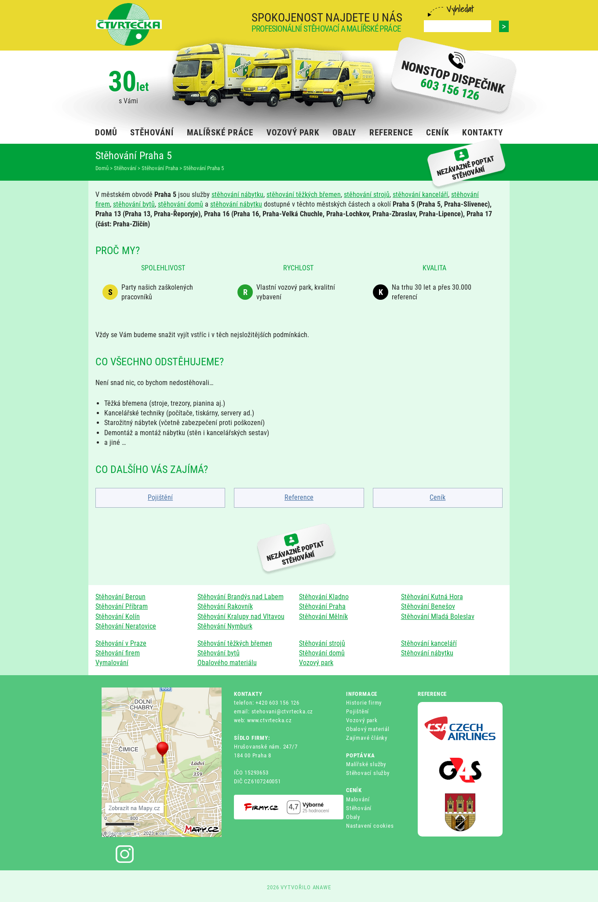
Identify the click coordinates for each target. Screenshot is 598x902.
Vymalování (111, 662)
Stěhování (359, 808)
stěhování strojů (367, 194)
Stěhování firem (117, 653)
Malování (357, 799)
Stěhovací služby (368, 773)
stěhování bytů (134, 204)
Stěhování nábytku (427, 653)
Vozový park (316, 662)
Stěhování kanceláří (429, 643)
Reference (299, 497)
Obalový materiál (368, 729)
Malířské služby (366, 764)
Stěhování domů (322, 653)
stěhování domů (180, 204)
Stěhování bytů (218, 653)
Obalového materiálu (227, 662)
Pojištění (160, 497)
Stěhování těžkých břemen (234, 643)
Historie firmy (364, 702)
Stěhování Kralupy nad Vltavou (240, 616)
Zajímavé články (366, 738)
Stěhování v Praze (120, 643)
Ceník (437, 497)
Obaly (353, 817)
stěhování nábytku (237, 194)
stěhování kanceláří (420, 194)
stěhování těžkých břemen (303, 194)
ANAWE (322, 887)
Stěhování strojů (322, 643)
